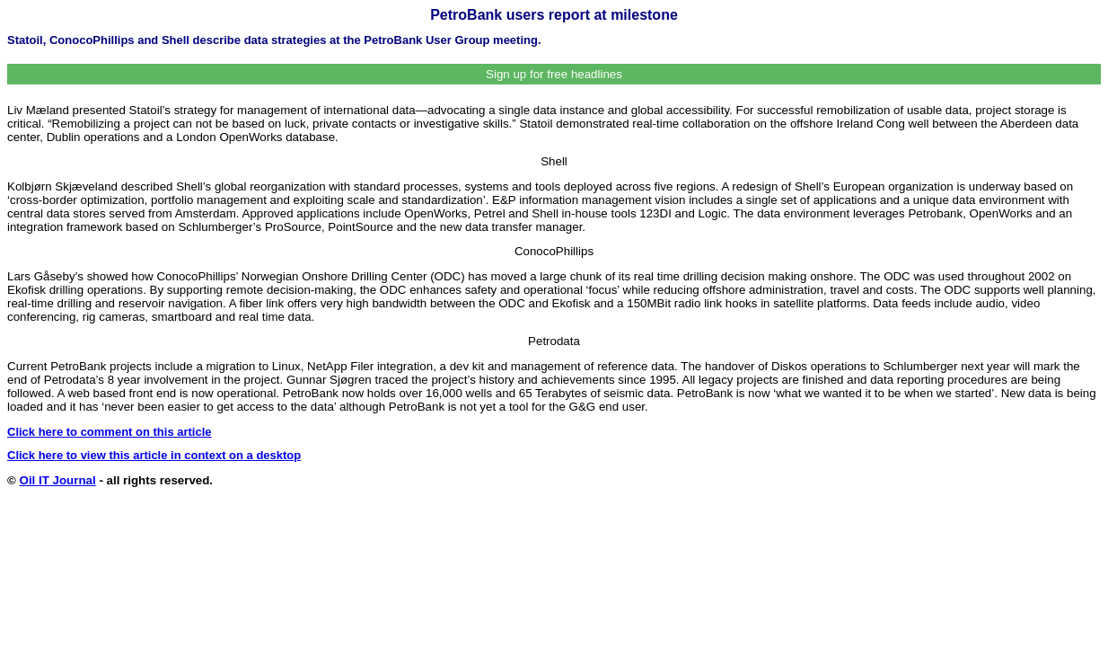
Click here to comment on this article (109, 432)
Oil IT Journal (58, 480)
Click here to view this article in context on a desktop (154, 455)
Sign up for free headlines (554, 74)
